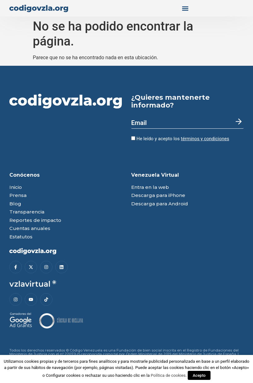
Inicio (15, 187)
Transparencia (26, 212)
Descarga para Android (159, 204)
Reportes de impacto (35, 220)
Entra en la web (150, 187)
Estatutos (20, 237)
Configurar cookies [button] (63, 375)
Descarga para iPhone (158, 195)
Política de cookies (168, 375)
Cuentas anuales (29, 228)
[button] (185, 8)
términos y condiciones (205, 138)
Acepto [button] (199, 375)
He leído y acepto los (180, 138)
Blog (15, 204)
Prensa (18, 195)
